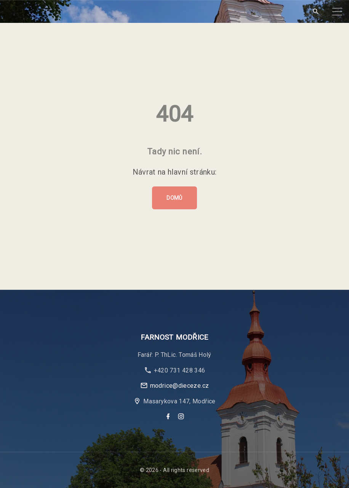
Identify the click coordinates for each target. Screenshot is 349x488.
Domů (174, 198)
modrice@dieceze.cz (179, 385)
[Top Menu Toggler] (337, 11)
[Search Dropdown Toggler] (315, 12)
